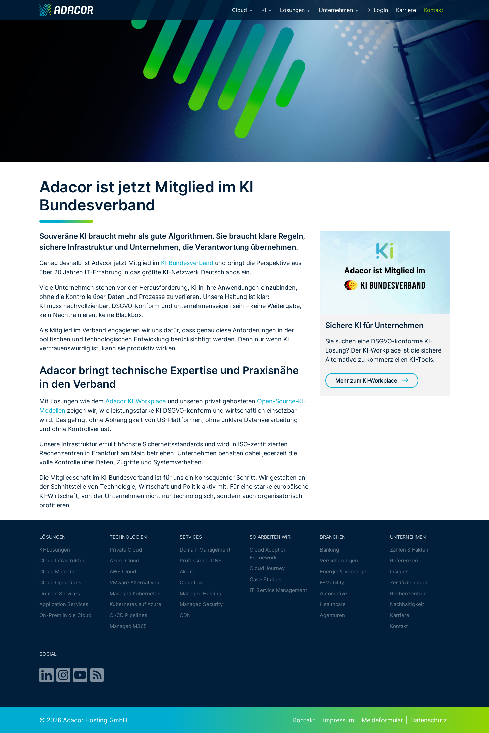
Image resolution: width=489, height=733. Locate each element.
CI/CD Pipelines (128, 615)
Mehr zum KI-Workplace (366, 380)
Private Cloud (126, 549)
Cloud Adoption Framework (268, 553)
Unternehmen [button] (339, 10)
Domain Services (59, 593)
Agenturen (332, 615)
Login (377, 10)
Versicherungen (339, 561)
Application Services (63, 604)
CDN (185, 615)
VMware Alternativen (134, 582)
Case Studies (265, 579)
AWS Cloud (123, 571)
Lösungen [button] (295, 10)
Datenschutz (428, 720)
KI (266, 10)
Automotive (333, 593)
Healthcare (333, 604)
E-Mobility (332, 582)
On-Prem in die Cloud (65, 615)
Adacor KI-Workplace (135, 401)
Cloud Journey (267, 568)
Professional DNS (201, 561)
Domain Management (205, 549)
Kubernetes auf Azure (135, 604)
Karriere (406, 10)
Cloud (242, 10)
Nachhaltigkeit (407, 604)
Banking (329, 549)
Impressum (338, 720)
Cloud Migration (58, 571)
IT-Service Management (278, 590)
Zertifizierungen (409, 582)
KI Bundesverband (187, 262)
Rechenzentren (408, 593)
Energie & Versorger (344, 571)
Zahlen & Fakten (409, 549)
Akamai (188, 571)
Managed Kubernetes (135, 593)
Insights (399, 571)
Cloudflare (192, 582)
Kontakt (434, 10)
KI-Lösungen (54, 549)
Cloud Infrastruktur (62, 561)
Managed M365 (128, 626)
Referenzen (404, 561)
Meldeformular (382, 720)
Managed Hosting (200, 593)
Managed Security (201, 604)
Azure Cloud (124, 561)
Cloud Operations (60, 582)
